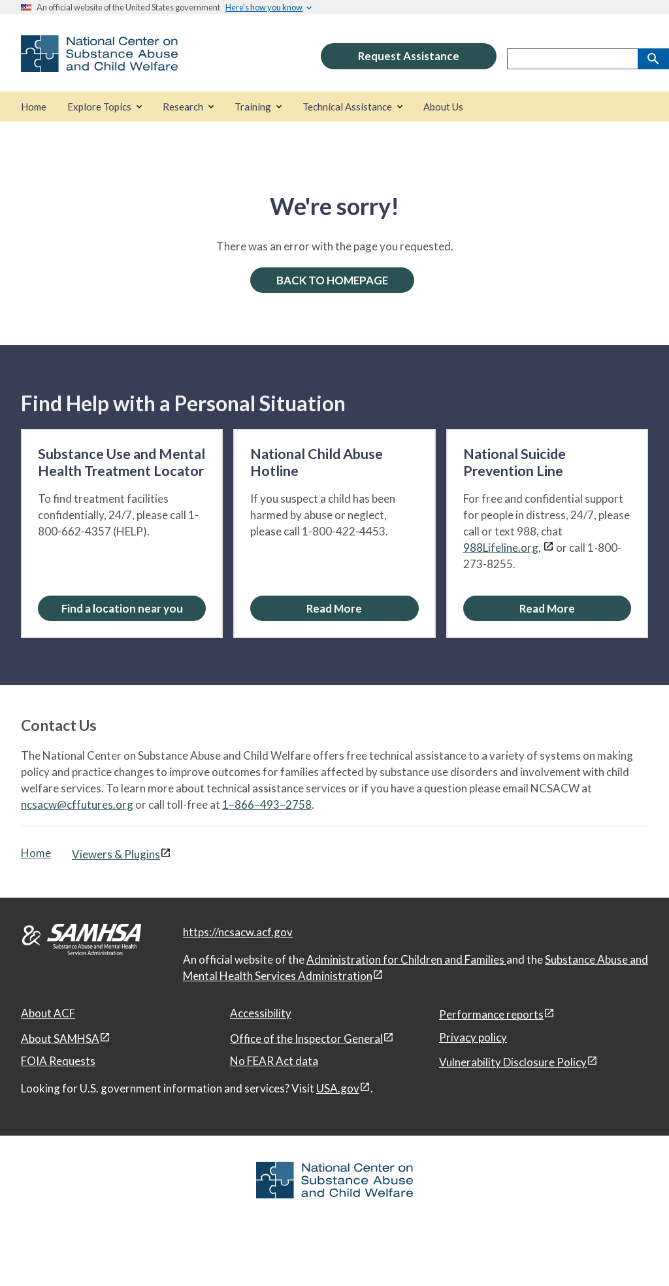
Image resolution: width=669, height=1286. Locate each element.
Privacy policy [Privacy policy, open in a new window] (473, 1037)
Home (36, 853)
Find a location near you (122, 608)
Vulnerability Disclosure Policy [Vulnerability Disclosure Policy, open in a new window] (513, 1062)
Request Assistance (408, 56)
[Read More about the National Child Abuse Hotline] (334, 608)
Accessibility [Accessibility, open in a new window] (260, 1013)
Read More (334, 608)
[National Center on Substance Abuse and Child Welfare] (99, 63)
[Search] (653, 58)
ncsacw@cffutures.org (77, 804)
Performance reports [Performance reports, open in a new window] (491, 1014)
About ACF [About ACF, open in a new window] (48, 1013)
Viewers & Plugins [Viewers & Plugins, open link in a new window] (116, 854)
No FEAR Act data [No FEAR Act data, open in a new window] (274, 1061)
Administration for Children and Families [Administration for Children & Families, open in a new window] (406, 959)
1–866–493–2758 (267, 804)
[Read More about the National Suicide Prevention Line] (547, 608)
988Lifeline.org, (502, 547)
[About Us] (443, 107)
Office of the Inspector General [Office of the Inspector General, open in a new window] (306, 1038)
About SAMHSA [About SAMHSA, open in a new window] (60, 1038)
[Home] (33, 107)
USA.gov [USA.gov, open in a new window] (337, 1088)
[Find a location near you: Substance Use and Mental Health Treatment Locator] (122, 608)
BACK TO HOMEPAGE (332, 280)
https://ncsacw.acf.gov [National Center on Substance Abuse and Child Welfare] (238, 932)
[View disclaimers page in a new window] (548, 547)
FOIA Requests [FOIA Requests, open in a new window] (58, 1061)
